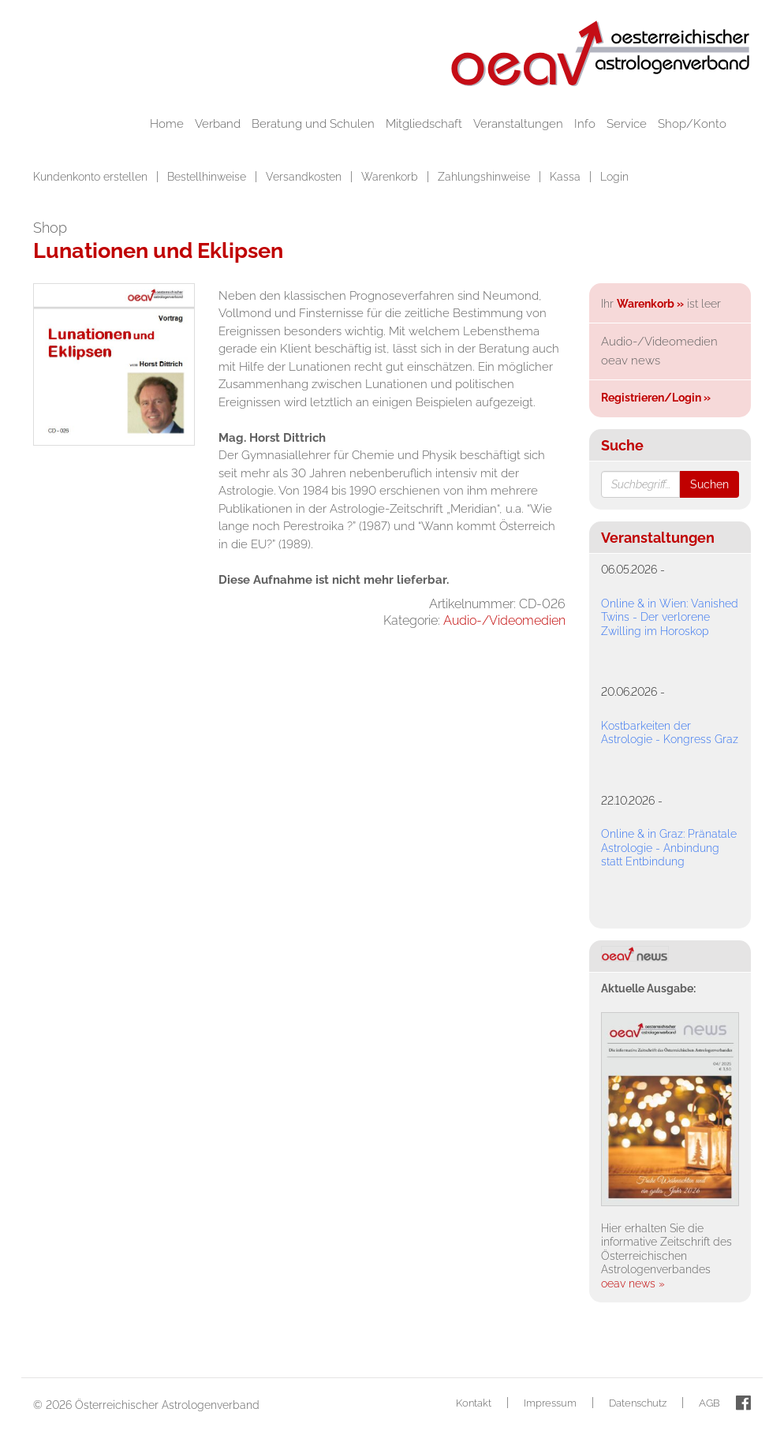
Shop (50, 227)
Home (167, 123)
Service (627, 123)
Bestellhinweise (208, 176)
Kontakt (473, 1403)
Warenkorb (391, 176)
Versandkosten (305, 176)
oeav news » (633, 1283)
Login (614, 176)
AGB (709, 1403)
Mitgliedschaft (424, 123)
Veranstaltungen (518, 123)
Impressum (550, 1403)
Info (584, 123)
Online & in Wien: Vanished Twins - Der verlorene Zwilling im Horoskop (669, 617)
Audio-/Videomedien (504, 620)
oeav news (630, 360)
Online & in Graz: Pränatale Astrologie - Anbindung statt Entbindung (669, 848)
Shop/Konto (692, 123)
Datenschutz (637, 1403)
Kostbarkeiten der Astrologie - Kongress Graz (669, 732)
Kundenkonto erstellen (92, 176)
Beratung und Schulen (313, 123)
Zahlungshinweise (485, 176)
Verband (218, 123)
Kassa (567, 176)
